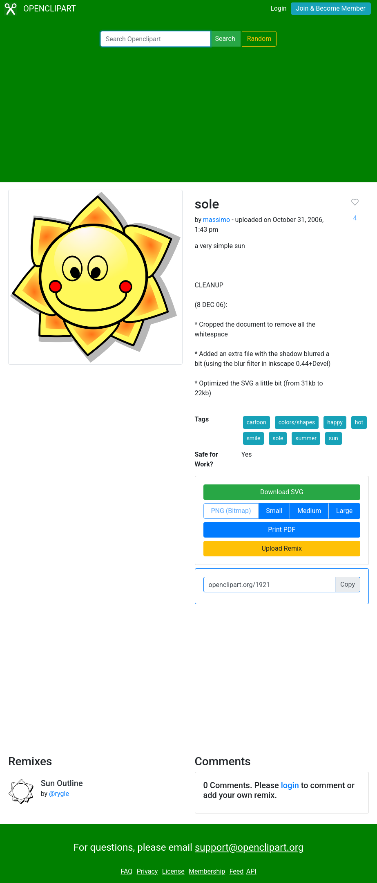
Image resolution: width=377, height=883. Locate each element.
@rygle (59, 794)
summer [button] (306, 438)
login (290, 785)
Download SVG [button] (281, 492)
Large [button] (344, 511)
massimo (216, 220)
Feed (237, 871)
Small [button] (274, 511)
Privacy (147, 871)
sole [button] (277, 438)
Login (278, 8)
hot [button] (359, 422)
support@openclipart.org (249, 847)
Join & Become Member (331, 8)
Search (225, 39)
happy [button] (335, 422)
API (251, 871)
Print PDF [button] (281, 529)
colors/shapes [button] (297, 422)
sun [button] (333, 438)
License (173, 871)
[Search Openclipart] (155, 39)
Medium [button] (309, 511)
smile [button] (254, 438)
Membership (207, 871)
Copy (347, 584)
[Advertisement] (188, 114)
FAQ (126, 871)
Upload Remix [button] (282, 548)
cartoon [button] (256, 422)
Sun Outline (62, 783)
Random (259, 39)
